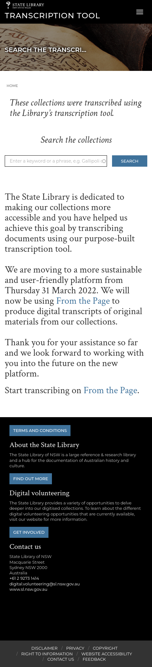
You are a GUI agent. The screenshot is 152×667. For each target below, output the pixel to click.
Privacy (75, 648)
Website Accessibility (106, 653)
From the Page (83, 301)
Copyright (105, 648)
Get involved (29, 532)
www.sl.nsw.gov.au (28, 589)
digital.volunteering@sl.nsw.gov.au (44, 583)
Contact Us (61, 659)
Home (12, 85)
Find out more (30, 478)
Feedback (94, 659)
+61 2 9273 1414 (24, 578)
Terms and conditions (40, 430)
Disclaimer (44, 648)
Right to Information (47, 653)
